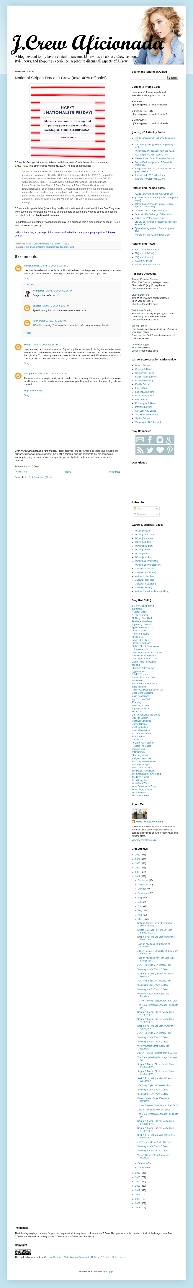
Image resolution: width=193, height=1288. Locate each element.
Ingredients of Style (141, 699)
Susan (27, 344)
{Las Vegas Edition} (144, 392)
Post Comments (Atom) (40, 477)
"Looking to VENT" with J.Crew (150, 179)
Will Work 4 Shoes (141, 795)
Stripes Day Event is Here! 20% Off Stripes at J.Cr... (154, 931)
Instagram (40, 247)
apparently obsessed (142, 624)
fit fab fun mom (139, 687)
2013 (138, 1186)
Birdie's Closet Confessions (145, 646)
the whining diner (140, 780)
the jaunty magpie (140, 764)
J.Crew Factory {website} (147, 561)
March (141, 919)
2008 (138, 1207)
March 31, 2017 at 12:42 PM (54, 265)
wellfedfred (38, 290)
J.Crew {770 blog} (143, 542)
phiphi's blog (138, 739)
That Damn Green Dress (144, 761)
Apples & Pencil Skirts (142, 627)
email (32, 247)
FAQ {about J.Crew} (144, 253)
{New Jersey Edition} (145, 395)
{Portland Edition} (143, 407)
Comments (140, 514)
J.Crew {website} (143, 530)
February (142, 1163)
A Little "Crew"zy (140, 615)
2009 (138, 1203)
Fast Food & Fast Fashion (144, 683)
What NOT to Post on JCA (148, 264)
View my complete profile (144, 840)
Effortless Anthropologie (143, 668)
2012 (138, 1190)
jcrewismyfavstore (140, 705)
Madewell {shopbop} (145, 576)
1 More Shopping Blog (143, 606)
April (140, 915)
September (143, 893)
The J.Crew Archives (142, 767)
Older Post (114, 472)
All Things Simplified (142, 618)
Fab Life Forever (140, 674)
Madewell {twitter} (143, 587)
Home (68, 472)
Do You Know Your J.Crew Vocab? (152, 210)
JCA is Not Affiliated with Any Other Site (154, 194)
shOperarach (138, 752)
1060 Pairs (137, 609)
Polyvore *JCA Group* (143, 742)
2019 (138, 867)
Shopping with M (140, 755)
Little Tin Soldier (140, 718)
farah (35, 320)
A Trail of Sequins (140, 634)
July (140, 902)
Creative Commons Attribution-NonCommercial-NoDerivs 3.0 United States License (85, 1257)
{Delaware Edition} (144, 380)
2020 (138, 863)
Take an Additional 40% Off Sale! (153, 1109)
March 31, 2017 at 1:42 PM (55, 305)
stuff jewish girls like (141, 758)
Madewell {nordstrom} (145, 572)
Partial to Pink (138, 736)
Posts (138, 508)
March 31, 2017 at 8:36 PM (45, 344)
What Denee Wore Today (144, 786)
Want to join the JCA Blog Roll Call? (152, 235)
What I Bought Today (142, 789)
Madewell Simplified (141, 721)
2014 (138, 1181)
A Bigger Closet (139, 612)
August (141, 897)
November (143, 884)
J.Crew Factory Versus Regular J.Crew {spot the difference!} (154, 205)
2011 (138, 1194)
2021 (138, 859)
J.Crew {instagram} (144, 546)
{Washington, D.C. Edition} (148, 422)
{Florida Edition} (142, 384)
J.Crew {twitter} (142, 553)
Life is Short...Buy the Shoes (146, 714)
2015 (138, 1177)
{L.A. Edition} (141, 388)
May (140, 910)
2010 (138, 1199)
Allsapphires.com (33, 373)
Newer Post (21, 472)
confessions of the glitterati (145, 655)
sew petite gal (138, 749)
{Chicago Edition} (143, 369)
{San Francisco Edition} (146, 414)
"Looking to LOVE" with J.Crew (150, 175)
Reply (27, 278)
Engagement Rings (33, 390)
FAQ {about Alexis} (144, 257)
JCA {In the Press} (144, 261)
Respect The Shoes (141, 746)
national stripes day (54, 247)
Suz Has (37, 305)
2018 (138, 872)
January (142, 1167)
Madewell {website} (144, 568)
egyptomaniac (139, 671)
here (139, 288)
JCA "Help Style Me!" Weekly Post (151, 154)
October (142, 889)
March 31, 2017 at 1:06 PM (58, 290)
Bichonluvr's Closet (141, 643)
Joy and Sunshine (140, 708)
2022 (138, 854)
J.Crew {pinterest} (143, 549)
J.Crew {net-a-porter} (145, 534)
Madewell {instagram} (145, 583)
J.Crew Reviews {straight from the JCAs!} (155, 151)
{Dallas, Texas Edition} (146, 376)
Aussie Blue (137, 637)
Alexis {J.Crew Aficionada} (149, 821)
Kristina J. (137, 711)
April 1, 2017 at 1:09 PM (55, 373)
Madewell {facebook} (145, 580)
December (143, 880)
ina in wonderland (140, 696)
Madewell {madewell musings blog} (152, 591)
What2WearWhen (140, 783)
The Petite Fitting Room (143, 770)
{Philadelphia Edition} (145, 403)
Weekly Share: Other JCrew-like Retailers (155, 158)
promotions (69, 247)
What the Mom (139, 792)
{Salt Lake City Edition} (146, 411)
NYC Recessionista (141, 733)
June (140, 906)
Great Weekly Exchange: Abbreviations (154, 214)
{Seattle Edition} (142, 418)
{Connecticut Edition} (145, 373)
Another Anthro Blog (142, 621)
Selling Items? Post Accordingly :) (151, 218)
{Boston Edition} (142, 365)
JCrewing (136, 702)
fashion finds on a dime (143, 677)
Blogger (110, 1271)
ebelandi (136, 665)
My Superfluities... (140, 727)
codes (26, 247)
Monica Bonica (32, 265)
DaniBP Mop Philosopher (144, 661)
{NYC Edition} (141, 399)
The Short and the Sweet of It (146, 774)
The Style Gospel (140, 777)
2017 (138, 876)
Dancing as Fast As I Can (144, 658)
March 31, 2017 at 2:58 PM (52, 320)
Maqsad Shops (139, 724)
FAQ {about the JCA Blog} (147, 249)
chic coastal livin (140, 649)
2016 (138, 1173)
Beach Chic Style (140, 640)
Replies (31, 285)
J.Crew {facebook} (144, 538)
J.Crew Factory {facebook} (148, 565)
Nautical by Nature (141, 730)
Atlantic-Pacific (139, 630)
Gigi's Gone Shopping (142, 693)
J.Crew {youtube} (143, 557)
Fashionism (137, 680)
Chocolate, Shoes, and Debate (147, 652)
